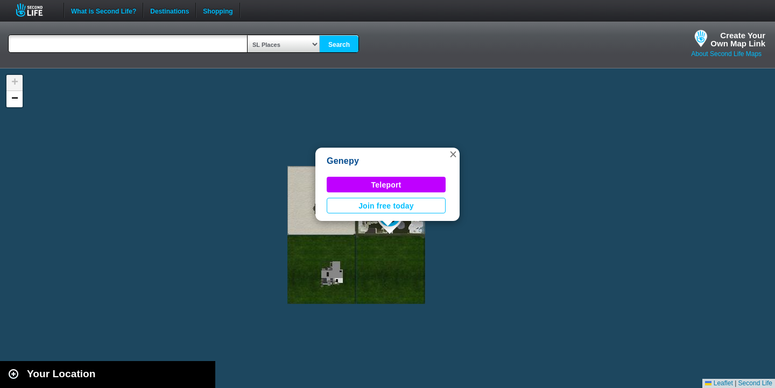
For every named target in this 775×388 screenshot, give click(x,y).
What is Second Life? (103, 10)
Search (339, 44)
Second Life (35, 10)
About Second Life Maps (726, 54)
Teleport (386, 185)
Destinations (169, 10)
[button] (453, 154)
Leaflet (718, 383)
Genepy (343, 160)
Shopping (217, 10)
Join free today (386, 206)
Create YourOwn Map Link (737, 39)
